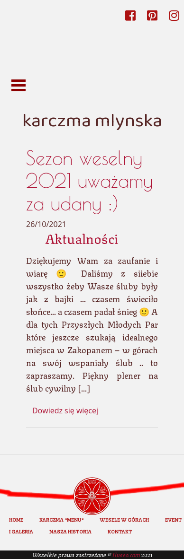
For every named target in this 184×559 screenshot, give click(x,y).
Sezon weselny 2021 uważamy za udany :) (89, 180)
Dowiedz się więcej (65, 410)
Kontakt (120, 531)
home (16, 519)
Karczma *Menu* (61, 519)
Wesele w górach (124, 519)
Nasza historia (70, 531)
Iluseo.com (126, 554)
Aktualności (81, 237)
